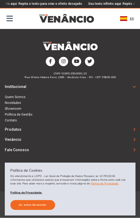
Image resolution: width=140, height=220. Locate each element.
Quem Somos (15, 97)
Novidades (13, 103)
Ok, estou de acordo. (33, 205)
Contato (11, 120)
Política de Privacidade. (104, 183)
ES (127, 18)
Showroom (13, 109)
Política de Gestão (18, 115)
